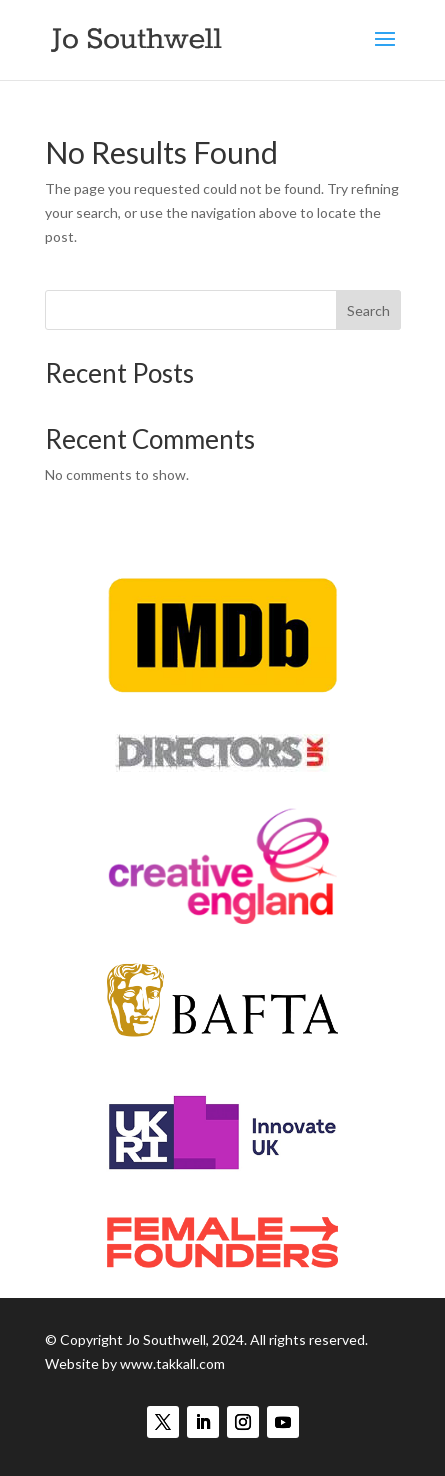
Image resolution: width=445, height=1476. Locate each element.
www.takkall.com (172, 1363)
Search (368, 310)
